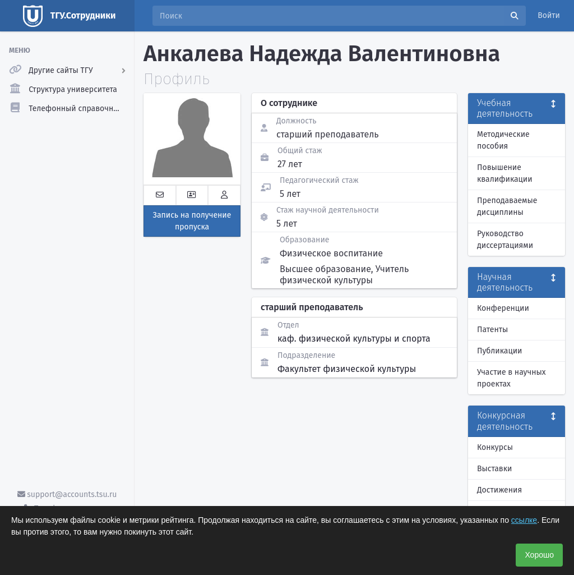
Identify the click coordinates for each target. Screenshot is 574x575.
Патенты (492, 329)
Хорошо (539, 554)
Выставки (494, 468)
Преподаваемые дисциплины (507, 206)
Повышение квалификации (505, 173)
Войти (549, 15)
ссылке (524, 520)
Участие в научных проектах (511, 378)
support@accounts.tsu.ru (67, 494)
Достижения (499, 490)
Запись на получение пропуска (192, 221)
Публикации (499, 351)
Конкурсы (495, 447)
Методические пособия (503, 140)
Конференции (503, 308)
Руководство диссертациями (505, 239)
